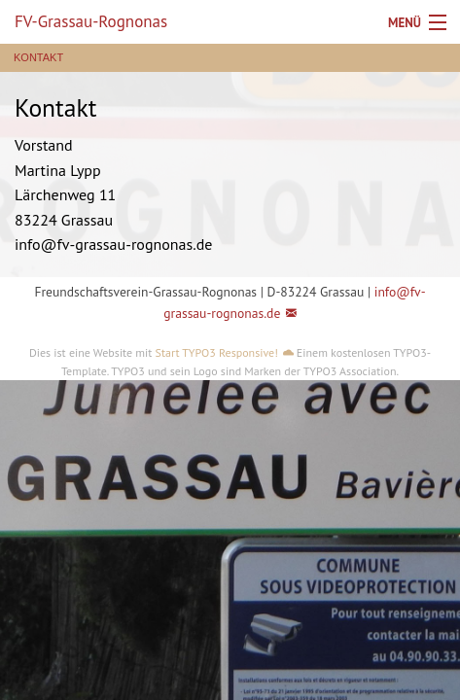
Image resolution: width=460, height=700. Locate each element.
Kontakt (38, 57)
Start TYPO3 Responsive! (217, 352)
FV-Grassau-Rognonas (91, 21)
